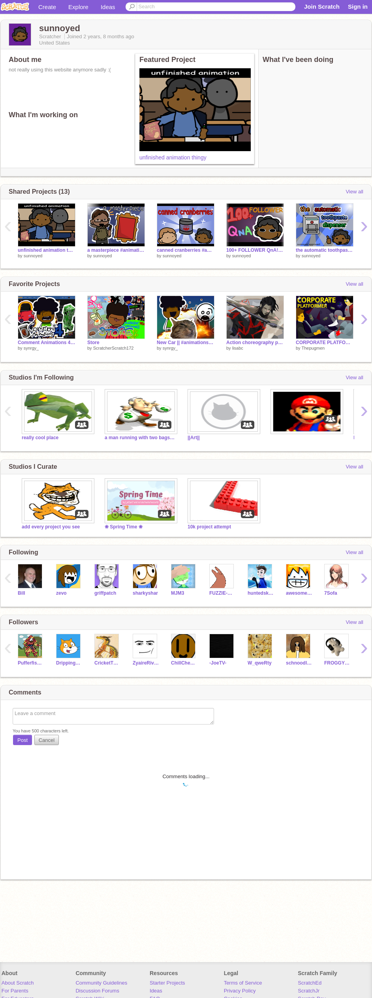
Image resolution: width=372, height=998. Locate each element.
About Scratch (18, 983)
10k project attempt (209, 527)
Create (47, 7)
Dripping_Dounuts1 (69, 663)
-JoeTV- (217, 663)
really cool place (40, 437)
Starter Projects (167, 983)
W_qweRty (260, 663)
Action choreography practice (255, 342)
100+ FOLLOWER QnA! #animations (255, 250)
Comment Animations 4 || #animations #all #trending (46, 342)
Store (93, 342)
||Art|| (194, 437)
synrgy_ (31, 348)
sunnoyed (33, 255)
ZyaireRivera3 (146, 663)
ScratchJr (308, 991)
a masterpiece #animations (116, 250)
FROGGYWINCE (337, 663)
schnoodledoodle (299, 663)
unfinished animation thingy (173, 157)
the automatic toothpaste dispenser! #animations (324, 250)
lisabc (237, 348)
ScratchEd (309, 983)
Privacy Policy (240, 991)
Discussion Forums (97, 991)
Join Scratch (322, 6)
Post (22, 740)
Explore (78, 7)
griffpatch (105, 593)
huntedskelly (261, 593)
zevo (61, 593)
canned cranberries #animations (185, 250)
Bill (21, 593)
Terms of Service (243, 983)
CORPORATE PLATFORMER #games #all (324, 342)
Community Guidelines (101, 983)
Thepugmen (313, 348)
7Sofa (330, 593)
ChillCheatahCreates (184, 663)
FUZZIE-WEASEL (222, 593)
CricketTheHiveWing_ (107, 663)
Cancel (46, 740)
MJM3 (177, 593)
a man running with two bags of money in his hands (140, 437)
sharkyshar (145, 593)
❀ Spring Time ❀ (124, 527)
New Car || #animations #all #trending (185, 342)
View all (354, 192)
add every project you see (51, 527)
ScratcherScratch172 (113, 348)
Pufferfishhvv (31, 663)
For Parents (15, 991)
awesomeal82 (299, 593)
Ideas (108, 7)
